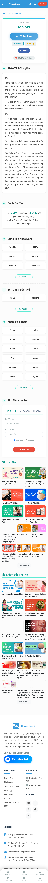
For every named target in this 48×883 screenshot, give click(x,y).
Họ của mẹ (9, 430)
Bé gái (31, 440)
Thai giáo (8, 782)
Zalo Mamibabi (17, 759)
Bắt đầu (43, 4)
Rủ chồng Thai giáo (34, 779)
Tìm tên (24, 450)
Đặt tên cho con (14, 13)
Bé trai (19, 440)
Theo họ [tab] (12, 411)
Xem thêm (24, 566)
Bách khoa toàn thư (11, 804)
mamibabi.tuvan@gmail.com (21, 852)
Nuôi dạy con (10, 790)
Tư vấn (7, 798)
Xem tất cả (24, 277)
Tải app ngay (24, 36)
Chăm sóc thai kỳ (12, 786)
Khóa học (8, 794)
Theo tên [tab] (25, 411)
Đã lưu (37, 411)
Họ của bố (9, 419)
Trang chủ (8, 778)
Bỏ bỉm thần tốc (33, 787)
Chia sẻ (24, 50)
